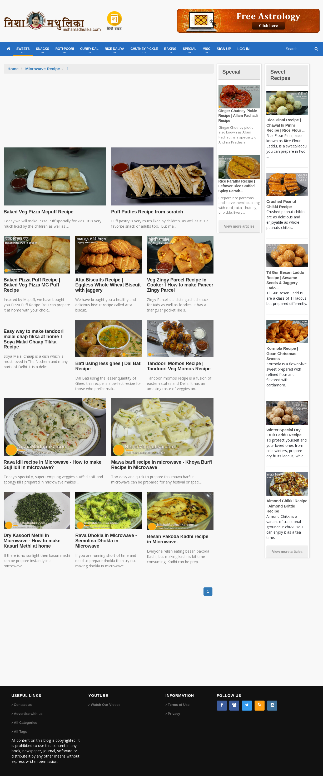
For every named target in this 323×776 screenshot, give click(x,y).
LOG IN (243, 49)
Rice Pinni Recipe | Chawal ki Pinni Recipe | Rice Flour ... (286, 125)
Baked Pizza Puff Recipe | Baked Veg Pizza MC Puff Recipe (31, 285)
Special (232, 71)
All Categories (25, 723)
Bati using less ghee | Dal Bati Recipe (107, 366)
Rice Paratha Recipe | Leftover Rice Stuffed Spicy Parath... (236, 186)
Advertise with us (28, 714)
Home (13, 68)
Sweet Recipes (281, 74)
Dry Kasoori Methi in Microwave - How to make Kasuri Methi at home (31, 541)
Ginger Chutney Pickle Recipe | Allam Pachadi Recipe (237, 115)
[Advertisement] (108, 113)
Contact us (23, 705)
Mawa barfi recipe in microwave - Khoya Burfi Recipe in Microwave (160, 464)
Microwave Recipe (42, 68)
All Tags (20, 732)
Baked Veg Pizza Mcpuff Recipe (37, 211)
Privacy (174, 714)
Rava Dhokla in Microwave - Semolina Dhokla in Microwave (108, 538)
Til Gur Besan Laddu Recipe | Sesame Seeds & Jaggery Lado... (287, 277)
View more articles (239, 226)
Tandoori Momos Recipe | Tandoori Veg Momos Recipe (178, 366)
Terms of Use (178, 705)
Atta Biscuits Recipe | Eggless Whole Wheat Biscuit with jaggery (107, 285)
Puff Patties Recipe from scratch (146, 211)
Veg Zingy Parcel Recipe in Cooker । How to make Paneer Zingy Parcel (179, 285)
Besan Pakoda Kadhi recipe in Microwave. (179, 539)
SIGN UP (224, 49)
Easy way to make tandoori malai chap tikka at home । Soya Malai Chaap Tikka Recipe (33, 339)
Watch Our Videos (105, 705)
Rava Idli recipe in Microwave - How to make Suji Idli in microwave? (51, 464)
